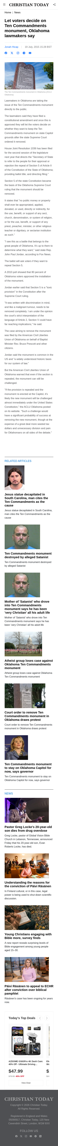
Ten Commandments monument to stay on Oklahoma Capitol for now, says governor (28, 767)
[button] (4, 5)
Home (8, 12)
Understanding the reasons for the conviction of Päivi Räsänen (28, 884)
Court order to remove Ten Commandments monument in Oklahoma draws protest (27, 716)
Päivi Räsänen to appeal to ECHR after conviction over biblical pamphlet (29, 989)
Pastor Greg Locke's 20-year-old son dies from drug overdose (28, 828)
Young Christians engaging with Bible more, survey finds (28, 936)
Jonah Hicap (11, 47)
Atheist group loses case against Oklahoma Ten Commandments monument (29, 664)
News (17, 12)
